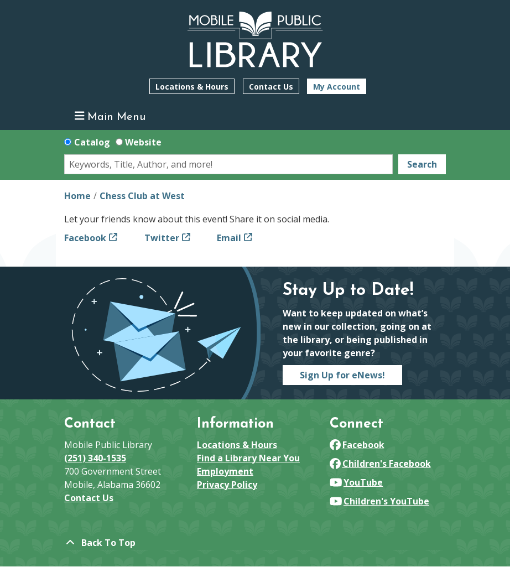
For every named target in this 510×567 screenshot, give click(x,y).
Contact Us (271, 86)
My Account (336, 86)
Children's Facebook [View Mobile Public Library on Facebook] (380, 463)
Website (143, 142)
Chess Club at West (142, 196)
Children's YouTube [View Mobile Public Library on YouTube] (379, 501)
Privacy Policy (227, 484)
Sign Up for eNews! (342, 375)
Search (422, 164)
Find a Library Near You (248, 458)
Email (229, 238)
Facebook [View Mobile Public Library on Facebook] (357, 445)
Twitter (161, 238)
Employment (225, 471)
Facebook (85, 238)
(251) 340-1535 (95, 458)
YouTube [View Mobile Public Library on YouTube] (356, 482)
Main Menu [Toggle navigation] (110, 116)
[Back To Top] (255, 542)
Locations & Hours (191, 86)
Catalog (92, 142)
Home (77, 196)
